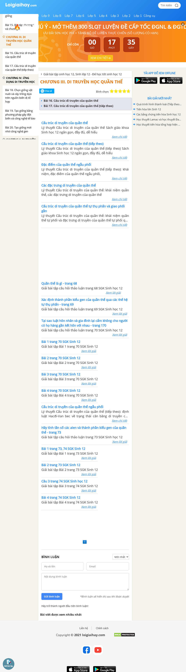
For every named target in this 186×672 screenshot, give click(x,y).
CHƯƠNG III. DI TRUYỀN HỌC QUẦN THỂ (81, 82)
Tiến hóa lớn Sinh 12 (148, 109)
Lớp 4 (103, 16)
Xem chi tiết (119, 137)
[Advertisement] (85, 524)
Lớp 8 (57, 16)
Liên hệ (83, 628)
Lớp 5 (92, 16)
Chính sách (102, 628)
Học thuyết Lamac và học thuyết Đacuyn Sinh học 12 (158, 119)
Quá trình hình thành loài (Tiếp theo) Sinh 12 (158, 104)
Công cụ (149, 16)
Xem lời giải (113, 293)
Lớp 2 (126, 16)
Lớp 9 (46, 16)
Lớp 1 (138, 16)
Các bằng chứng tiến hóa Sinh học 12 (158, 114)
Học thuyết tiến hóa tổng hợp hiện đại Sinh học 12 (158, 124)
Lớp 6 (80, 16)
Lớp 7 (69, 16)
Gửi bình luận (52, 596)
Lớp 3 (115, 16)
